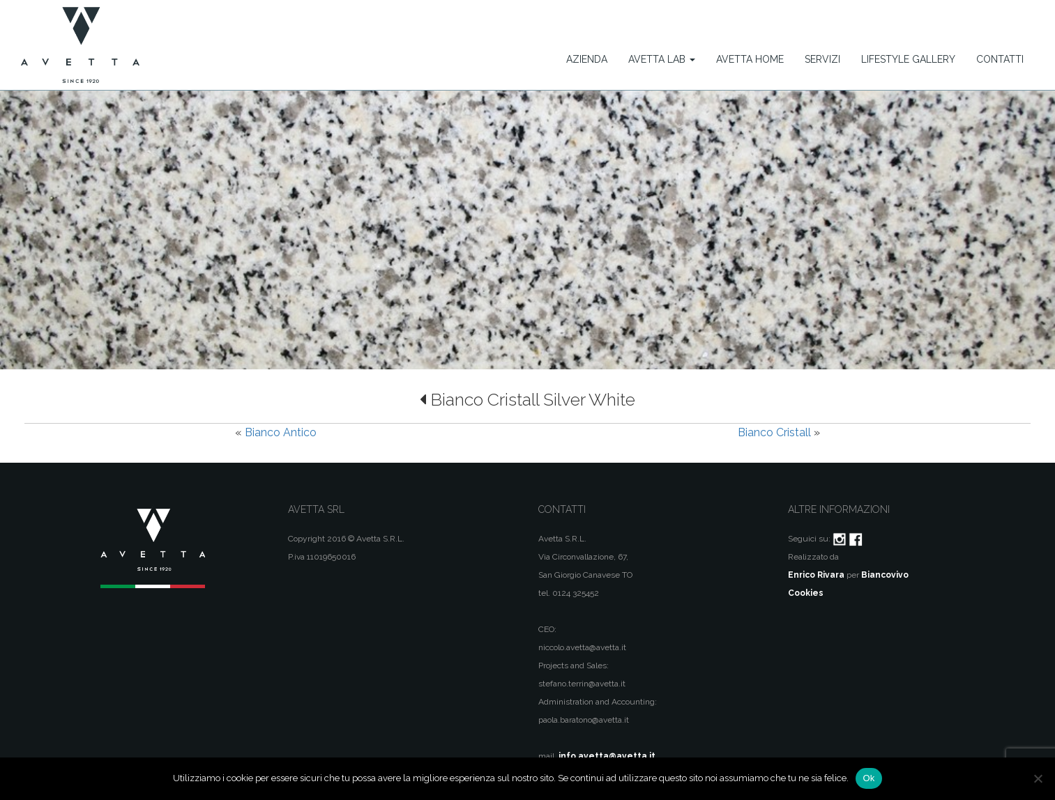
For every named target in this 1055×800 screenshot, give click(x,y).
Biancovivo (885, 575)
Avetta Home (750, 59)
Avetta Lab (661, 59)
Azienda (586, 59)
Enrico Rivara (816, 575)
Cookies (805, 593)
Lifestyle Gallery (908, 59)
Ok (868, 778)
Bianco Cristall (774, 432)
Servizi (822, 59)
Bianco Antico (281, 432)
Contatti (1000, 59)
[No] (1038, 778)
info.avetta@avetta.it (607, 756)
